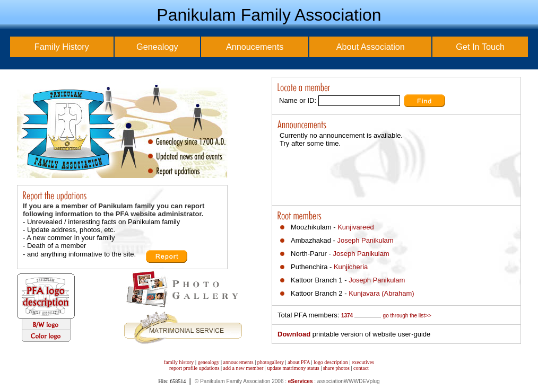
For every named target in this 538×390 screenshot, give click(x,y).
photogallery (270, 362)
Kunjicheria (351, 267)
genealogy (208, 362)
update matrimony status (293, 368)
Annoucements (254, 46)
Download (293, 334)
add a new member (243, 368)
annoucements (238, 362)
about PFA (299, 362)
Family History (61, 46)
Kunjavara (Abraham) (381, 293)
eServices (300, 381)
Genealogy (157, 46)
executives (363, 362)
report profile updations (194, 368)
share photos (336, 368)
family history (179, 362)
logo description (331, 362)
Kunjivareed (355, 227)
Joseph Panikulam (365, 240)
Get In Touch (480, 46)
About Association (370, 46)
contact (361, 368)
